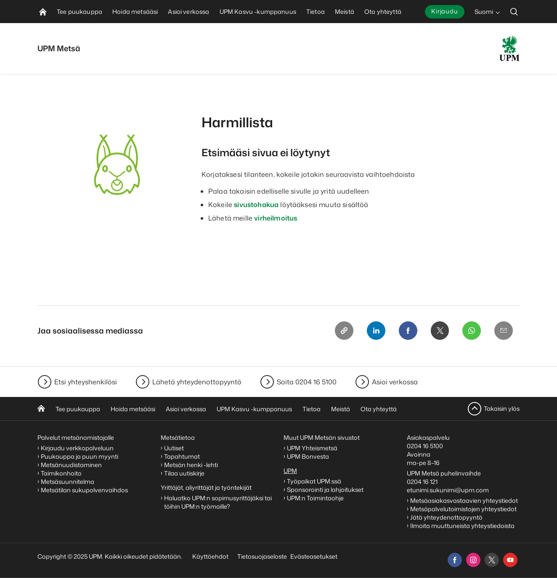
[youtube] (510, 560)
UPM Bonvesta (308, 456)
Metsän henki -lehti (191, 464)
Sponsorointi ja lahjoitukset (326, 489)
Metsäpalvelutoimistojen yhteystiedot (463, 508)
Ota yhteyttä (379, 409)
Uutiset (174, 448)
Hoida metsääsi (133, 409)
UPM (290, 470)
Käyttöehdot (210, 556)
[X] (439, 330)
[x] (492, 560)
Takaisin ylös (502, 408)
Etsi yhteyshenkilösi (85, 381)
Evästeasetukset (313, 556)
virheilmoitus (275, 218)
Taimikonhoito (61, 473)
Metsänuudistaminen (71, 464)
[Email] (503, 330)
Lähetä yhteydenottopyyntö (196, 381)
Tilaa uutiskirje (184, 473)
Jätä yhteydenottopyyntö (446, 517)
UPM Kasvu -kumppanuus (254, 409)
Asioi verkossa (395, 381)
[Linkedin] (375, 330)
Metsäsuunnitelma (67, 481)
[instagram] (473, 560)
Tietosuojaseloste (261, 556)
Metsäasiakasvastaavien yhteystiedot (464, 500)
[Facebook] (407, 330)
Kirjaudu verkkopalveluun (77, 448)
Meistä (340, 409)
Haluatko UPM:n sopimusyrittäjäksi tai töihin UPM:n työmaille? (218, 502)
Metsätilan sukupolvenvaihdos (84, 490)
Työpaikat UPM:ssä (314, 481)
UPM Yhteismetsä (312, 448)
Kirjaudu (444, 11)
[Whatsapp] (471, 330)
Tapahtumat (182, 456)
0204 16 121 (422, 481)
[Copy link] (343, 330)
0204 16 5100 (425, 445)
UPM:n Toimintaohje (315, 498)
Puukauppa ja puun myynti (79, 456)
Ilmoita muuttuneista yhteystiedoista (462, 525)
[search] (514, 11)
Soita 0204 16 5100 (307, 381)
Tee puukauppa (78, 409)
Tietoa (311, 409)
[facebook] (455, 560)
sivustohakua (256, 204)
